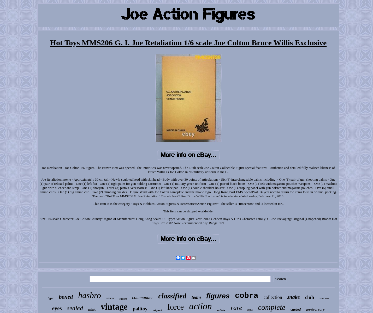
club (309, 297)
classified (172, 296)
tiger (51, 298)
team (196, 297)
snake (293, 297)
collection (273, 297)
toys (250, 309)
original (157, 310)
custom (123, 298)
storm (110, 298)
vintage (114, 306)
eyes (57, 308)
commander (142, 297)
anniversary (315, 309)
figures (218, 296)
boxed (66, 296)
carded (296, 309)
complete (271, 307)
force (175, 306)
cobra (246, 295)
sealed (75, 308)
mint (92, 309)
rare (236, 307)
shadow (324, 298)
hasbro (89, 295)
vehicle (221, 310)
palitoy (140, 308)
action (200, 306)
